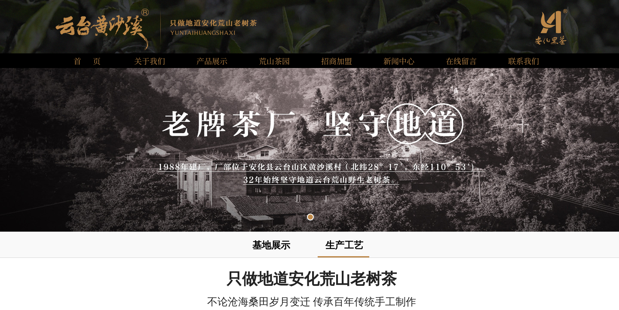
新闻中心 (398, 60)
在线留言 (461, 60)
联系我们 (523, 60)
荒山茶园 (274, 60)
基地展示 (271, 245)
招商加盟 (336, 60)
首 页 (87, 60)
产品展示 (211, 60)
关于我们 (149, 60)
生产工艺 (344, 245)
